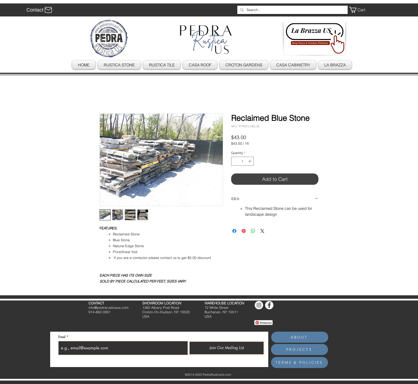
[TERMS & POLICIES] (299, 362)
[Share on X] (262, 231)
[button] (360, 10)
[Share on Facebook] (234, 231)
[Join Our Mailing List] (226, 348)
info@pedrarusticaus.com (109, 307)
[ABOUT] (299, 337)
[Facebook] (269, 305)
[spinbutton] (242, 161)
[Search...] (292, 10)
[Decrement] (235, 161)
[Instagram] (259, 305)
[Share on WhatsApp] (253, 231)
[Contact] (40, 9)
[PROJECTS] (299, 349)
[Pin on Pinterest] (244, 231)
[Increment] (250, 161)
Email (61, 337)
